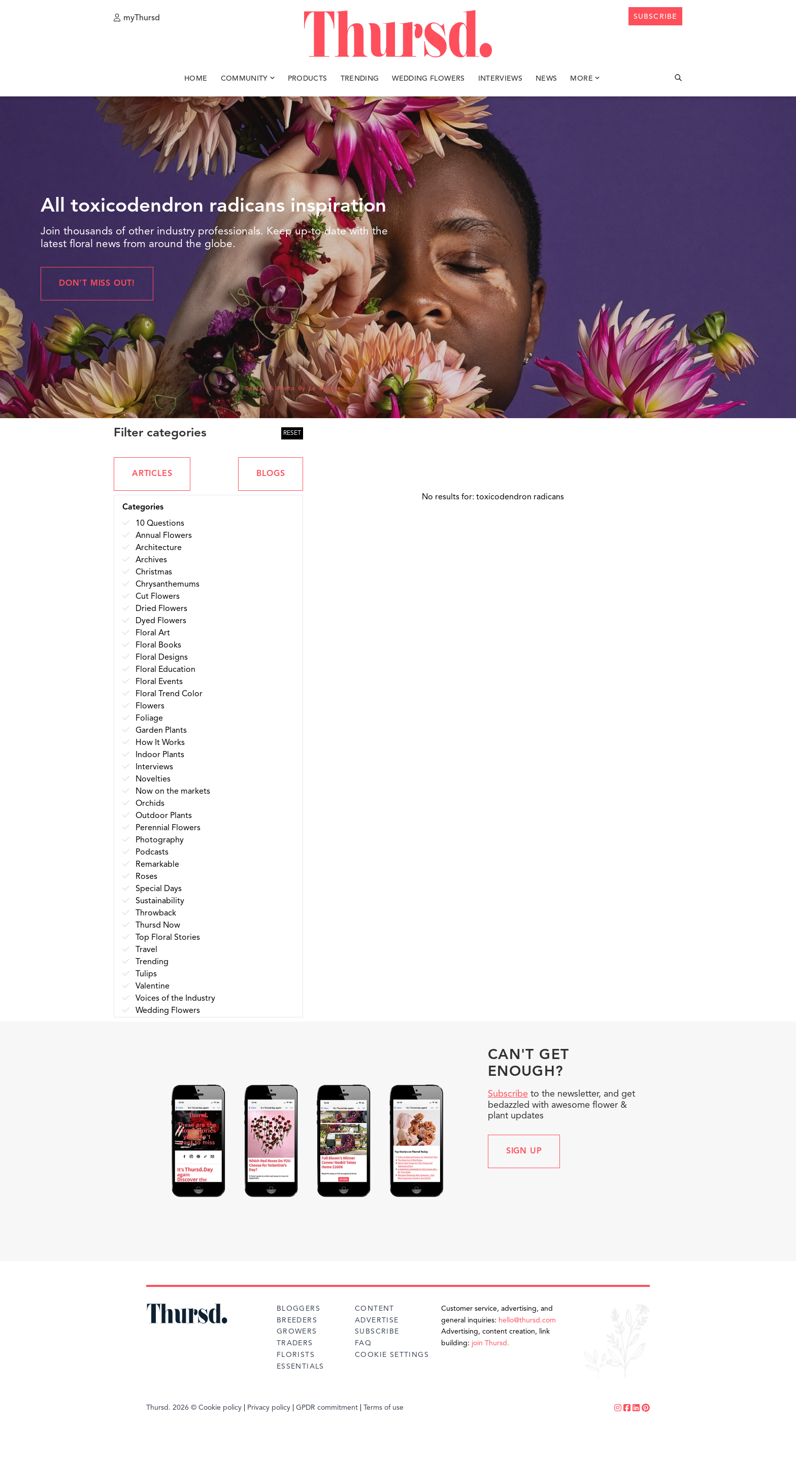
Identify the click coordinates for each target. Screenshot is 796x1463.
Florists (296, 1354)
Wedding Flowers (428, 80)
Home (195, 80)
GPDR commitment (327, 1407)
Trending (360, 80)
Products (307, 80)
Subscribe (508, 1094)
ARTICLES (152, 474)
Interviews (500, 80)
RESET (292, 433)
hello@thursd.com (527, 1320)
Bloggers (298, 1308)
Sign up (524, 1151)
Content (374, 1308)
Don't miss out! (97, 284)
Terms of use (383, 1407)
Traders (295, 1343)
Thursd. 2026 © (171, 1407)
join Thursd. (490, 1343)
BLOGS (270, 474)
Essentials (300, 1366)
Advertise (377, 1320)
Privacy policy (268, 1407)
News (546, 80)
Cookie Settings (392, 1354)
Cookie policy (220, 1407)
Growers (297, 1331)
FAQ (363, 1343)
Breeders (297, 1320)
